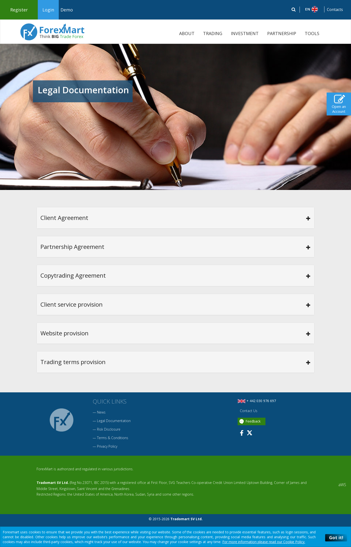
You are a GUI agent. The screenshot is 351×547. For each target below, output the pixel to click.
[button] (312, 9)
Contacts (335, 9)
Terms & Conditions (112, 437)
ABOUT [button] (187, 33)
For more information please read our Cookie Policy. (263, 541)
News (101, 412)
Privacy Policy (107, 446)
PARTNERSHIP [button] (281, 33)
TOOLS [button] (312, 33)
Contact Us (248, 410)
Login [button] (48, 10)
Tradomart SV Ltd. (53, 482)
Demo (66, 10)
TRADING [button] (212, 33)
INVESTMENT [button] (245, 33)
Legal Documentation (114, 420)
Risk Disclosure (108, 429)
